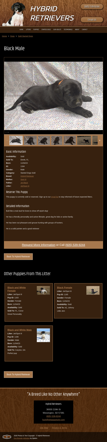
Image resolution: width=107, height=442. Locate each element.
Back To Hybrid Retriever (18, 256)
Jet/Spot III (25, 186)
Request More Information (38, 245)
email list (54, 197)
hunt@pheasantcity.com (53, 420)
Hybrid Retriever (27, 176)
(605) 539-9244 (92, 6)
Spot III (23, 179)
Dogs (12, 36)
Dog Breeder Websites (22, 438)
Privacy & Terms (59, 428)
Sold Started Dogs (25, 36)
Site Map (44, 428)
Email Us (92, 20)
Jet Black (24, 183)
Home (4, 36)
